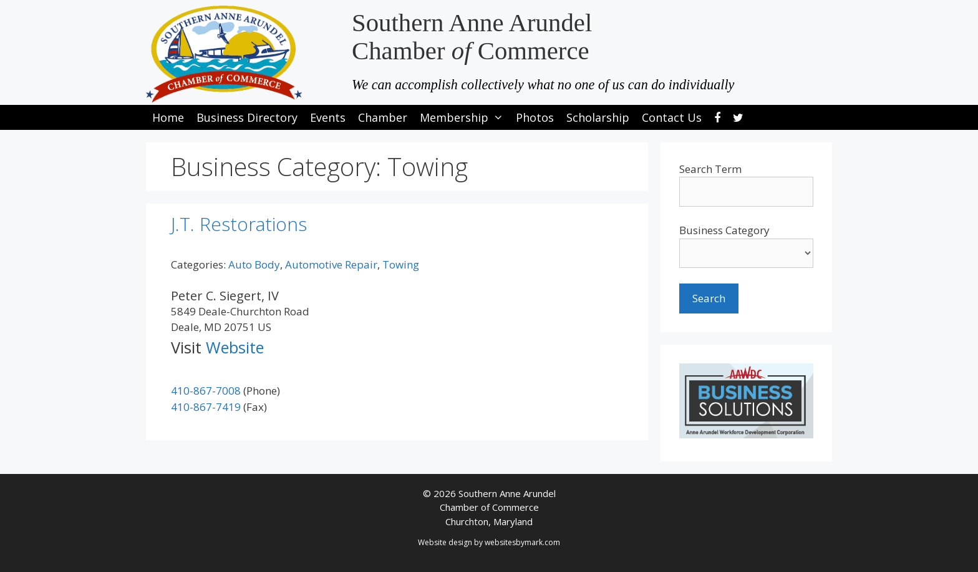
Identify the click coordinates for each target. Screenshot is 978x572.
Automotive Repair (331, 264)
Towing (400, 264)
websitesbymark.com (522, 542)
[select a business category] (746, 253)
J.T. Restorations (239, 224)
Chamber (382, 117)
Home (168, 117)
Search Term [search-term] (710, 169)
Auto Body (254, 264)
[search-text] (746, 192)
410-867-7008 (206, 390)
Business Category (724, 230)
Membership (465, 117)
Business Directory (247, 117)
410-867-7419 (206, 407)
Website (235, 347)
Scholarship (597, 117)
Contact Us (672, 117)
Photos (535, 117)
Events (328, 117)
